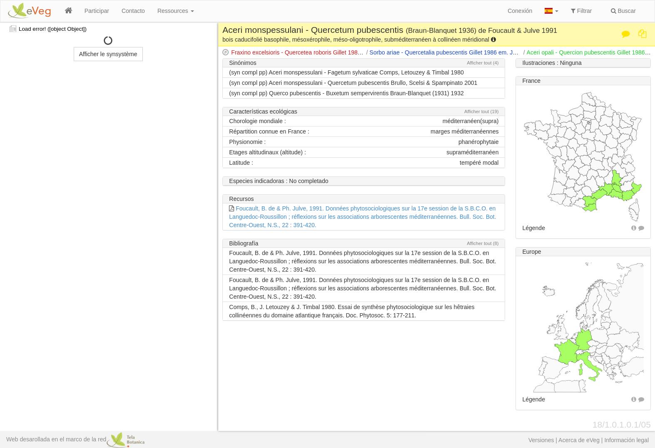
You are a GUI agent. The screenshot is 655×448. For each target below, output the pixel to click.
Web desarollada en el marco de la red (75, 439)
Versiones (541, 440)
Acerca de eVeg (579, 440)
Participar (97, 10)
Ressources (175, 10)
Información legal (626, 440)
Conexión (520, 10)
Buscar (623, 10)
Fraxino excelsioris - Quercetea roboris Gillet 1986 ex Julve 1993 (314, 52)
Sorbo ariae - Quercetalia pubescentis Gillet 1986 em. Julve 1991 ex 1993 (464, 52)
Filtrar (581, 10)
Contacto (133, 10)
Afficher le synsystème (108, 54)
